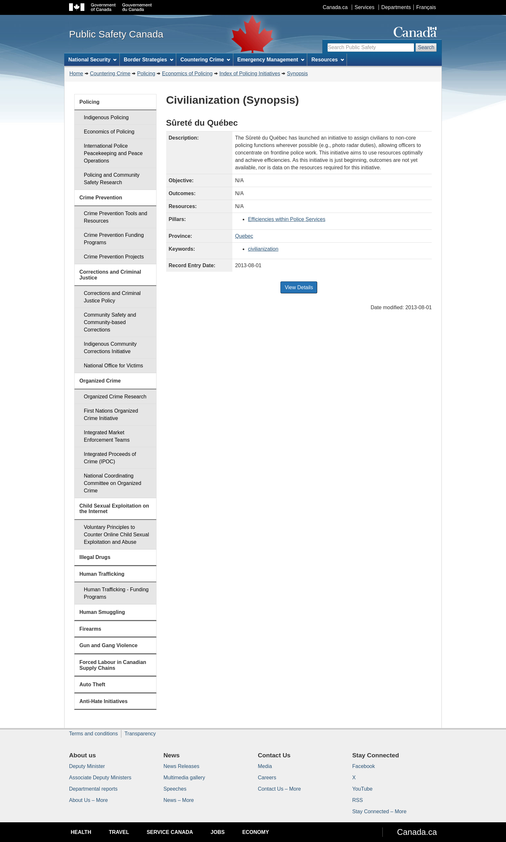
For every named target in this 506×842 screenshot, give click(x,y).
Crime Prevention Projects (114, 256)
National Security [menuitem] (92, 59)
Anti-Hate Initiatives (103, 701)
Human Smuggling (102, 612)
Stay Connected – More (379, 811)
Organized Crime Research (115, 396)
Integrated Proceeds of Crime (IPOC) (110, 457)
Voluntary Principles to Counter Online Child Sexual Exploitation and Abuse (116, 534)
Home (76, 73)
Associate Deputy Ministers (100, 777)
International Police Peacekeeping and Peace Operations (113, 153)
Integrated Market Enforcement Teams (107, 436)
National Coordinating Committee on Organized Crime (112, 483)
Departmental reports (93, 789)
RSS (357, 800)
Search (426, 47)
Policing (146, 73)
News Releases (181, 766)
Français (426, 7)
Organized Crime (100, 381)
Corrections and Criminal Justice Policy (112, 296)
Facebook (363, 766)
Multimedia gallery (184, 777)
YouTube (362, 789)
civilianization (263, 249)
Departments (396, 7)
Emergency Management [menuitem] (270, 59)
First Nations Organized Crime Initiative (111, 414)
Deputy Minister (87, 766)
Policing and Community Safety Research (112, 178)
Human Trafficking (102, 574)
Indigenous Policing (106, 117)
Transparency (140, 733)
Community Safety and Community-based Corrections (110, 322)
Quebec (244, 236)
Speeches (175, 789)
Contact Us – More (279, 789)
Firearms (90, 629)
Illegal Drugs (94, 557)
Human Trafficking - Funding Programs (116, 593)
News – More (179, 800)
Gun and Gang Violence (108, 645)
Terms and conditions (93, 733)
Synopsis (297, 73)
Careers (267, 777)
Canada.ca (335, 7)
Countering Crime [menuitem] (205, 59)
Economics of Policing (187, 73)
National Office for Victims (113, 365)
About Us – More (88, 800)
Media (265, 766)
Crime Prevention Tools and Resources (115, 217)
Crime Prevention (100, 197)
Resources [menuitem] (327, 59)
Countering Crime (110, 73)
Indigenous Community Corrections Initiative (110, 347)
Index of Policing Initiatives (249, 73)
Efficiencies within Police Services (286, 219)
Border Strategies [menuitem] (148, 59)
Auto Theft (92, 684)
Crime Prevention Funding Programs (114, 238)
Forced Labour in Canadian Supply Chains (112, 665)
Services (364, 7)
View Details (299, 287)
